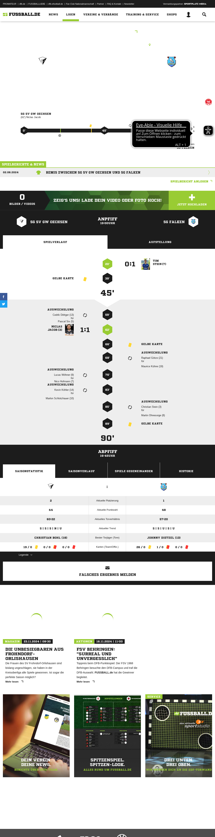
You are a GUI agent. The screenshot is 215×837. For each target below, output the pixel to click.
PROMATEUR (9, 4)
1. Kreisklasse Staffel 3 (107, 32)
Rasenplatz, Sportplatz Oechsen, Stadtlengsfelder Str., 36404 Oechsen (107, 44)
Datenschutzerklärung (27, 828)
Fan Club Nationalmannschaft (80, 4)
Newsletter (129, 4)
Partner (100, 4)
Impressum (8, 828)
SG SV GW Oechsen (42, 78)
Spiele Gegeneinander (134, 471)
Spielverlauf (55, 242)
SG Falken (171, 78)
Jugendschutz (72, 828)
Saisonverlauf (81, 471)
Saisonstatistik (29, 471)
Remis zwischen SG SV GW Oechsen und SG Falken (93, 172)
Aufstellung (160, 242)
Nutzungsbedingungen (51, 828)
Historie (186, 471)
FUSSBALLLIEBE (36, 4)
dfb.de (22, 4)
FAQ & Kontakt (114, 4)
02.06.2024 (11, 172)
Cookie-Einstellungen (116, 828)
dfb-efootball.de (55, 4)
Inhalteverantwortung (92, 828)
